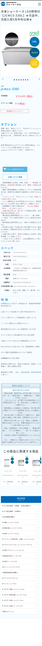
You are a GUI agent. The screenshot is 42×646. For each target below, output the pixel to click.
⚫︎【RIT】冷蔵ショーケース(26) (13, 589)
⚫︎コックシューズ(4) (9, 584)
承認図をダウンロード (14, 111)
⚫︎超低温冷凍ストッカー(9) (11, 556)
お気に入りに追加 (15, 177)
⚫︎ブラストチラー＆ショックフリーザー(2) (17, 545)
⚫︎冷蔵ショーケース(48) (10, 522)
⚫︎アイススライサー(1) (10, 578)
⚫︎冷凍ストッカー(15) (9, 561)
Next (39, 79)
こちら (3, 150)
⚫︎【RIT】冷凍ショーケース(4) (13, 600)
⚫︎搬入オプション (8, 611)
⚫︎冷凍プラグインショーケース (13, 550)
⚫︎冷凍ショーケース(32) (10, 534)
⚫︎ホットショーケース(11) (11, 567)
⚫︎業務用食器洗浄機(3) (10, 573)
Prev (3, 79)
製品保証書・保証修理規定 (31, 372)
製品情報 (21, 499)
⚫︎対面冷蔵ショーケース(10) (12, 528)
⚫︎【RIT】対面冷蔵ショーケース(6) (14, 595)
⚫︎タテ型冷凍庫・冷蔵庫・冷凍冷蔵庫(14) (16, 506)
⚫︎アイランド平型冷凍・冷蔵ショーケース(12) (18, 539)
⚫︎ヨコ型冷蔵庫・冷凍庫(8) (11, 511)
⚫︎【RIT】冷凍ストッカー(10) (12, 606)
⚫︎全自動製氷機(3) (8, 517)
